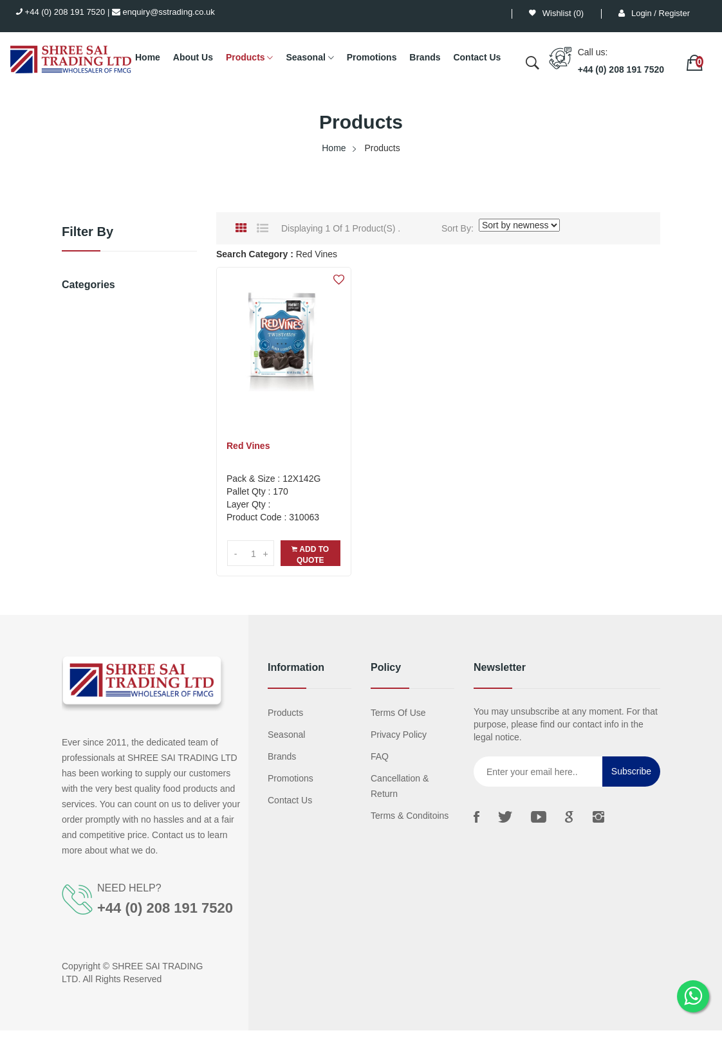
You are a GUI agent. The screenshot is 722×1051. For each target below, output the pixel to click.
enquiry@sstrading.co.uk (163, 12)
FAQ (380, 756)
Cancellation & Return (400, 786)
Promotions (372, 57)
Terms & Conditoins (410, 815)
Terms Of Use (398, 713)
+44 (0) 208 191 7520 (60, 12)
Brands (424, 57)
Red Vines (248, 446)
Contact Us (477, 57)
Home (147, 57)
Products (249, 57)
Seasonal (309, 57)
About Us (193, 57)
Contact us (290, 800)
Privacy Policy (399, 734)
